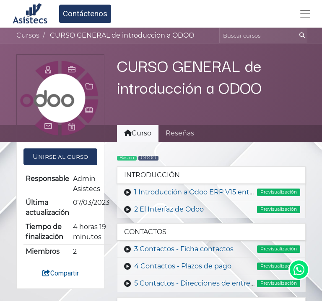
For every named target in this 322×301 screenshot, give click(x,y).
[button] (60, 156)
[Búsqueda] (301, 35)
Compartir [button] (60, 273)
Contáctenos (85, 13)
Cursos (27, 35)
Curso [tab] (137, 133)
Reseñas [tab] (180, 133)
